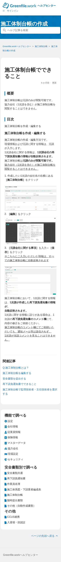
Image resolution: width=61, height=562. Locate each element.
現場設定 (11, 454)
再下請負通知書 (15, 478)
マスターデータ (15, 443)
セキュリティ (14, 459)
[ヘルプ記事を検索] (30, 30)
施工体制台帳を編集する (17, 373)
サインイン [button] (12, 10)
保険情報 (11, 437)
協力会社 (11, 448)
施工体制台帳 (41, 46)
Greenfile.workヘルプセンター (17, 46)
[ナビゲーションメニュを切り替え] (4, 10)
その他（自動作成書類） (20, 506)
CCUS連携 (12, 517)
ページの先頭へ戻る (44, 535)
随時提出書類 (14, 500)
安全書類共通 (14, 473)
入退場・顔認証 (15, 522)
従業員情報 (12, 432)
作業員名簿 (12, 484)
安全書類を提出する (14, 378)
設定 (9, 421)
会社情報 (11, 426)
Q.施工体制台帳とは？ (16, 367)
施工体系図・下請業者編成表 (23, 489)
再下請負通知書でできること (19, 384)
